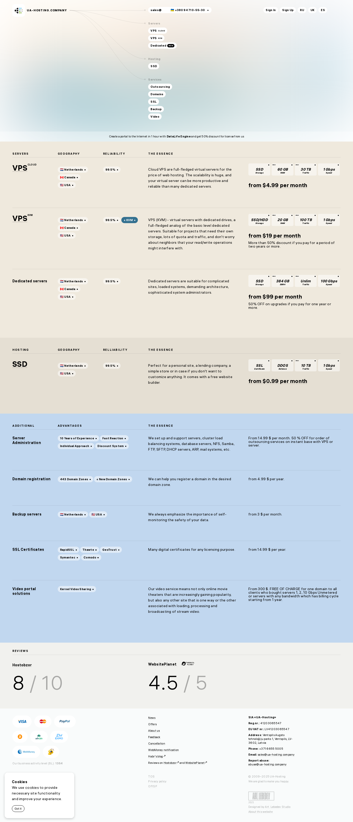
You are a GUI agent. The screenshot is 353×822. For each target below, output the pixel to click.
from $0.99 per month (277, 381)
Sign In (271, 10)
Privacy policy (157, 781)
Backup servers (26, 514)
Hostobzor (22, 665)
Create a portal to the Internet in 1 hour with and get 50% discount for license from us (176, 136)
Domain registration (31, 479)
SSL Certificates (28, 549)
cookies (32, 787)
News (151, 718)
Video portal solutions (24, 591)
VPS (19, 168)
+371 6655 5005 (271, 748)
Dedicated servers (29, 281)
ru (302, 10)
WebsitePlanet (171, 664)
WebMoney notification (163, 750)
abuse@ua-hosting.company (267, 764)
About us (154, 730)
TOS (151, 776)
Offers (152, 724)
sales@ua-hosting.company (276, 754)
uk (312, 10)
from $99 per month (275, 296)
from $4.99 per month (277, 185)
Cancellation (156, 743)
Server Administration (26, 440)
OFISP (152, 786)
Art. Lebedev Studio (277, 807)
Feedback (154, 737)
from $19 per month (274, 235)
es (323, 10)
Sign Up (287, 10)
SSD (19, 364)
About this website (260, 812)
